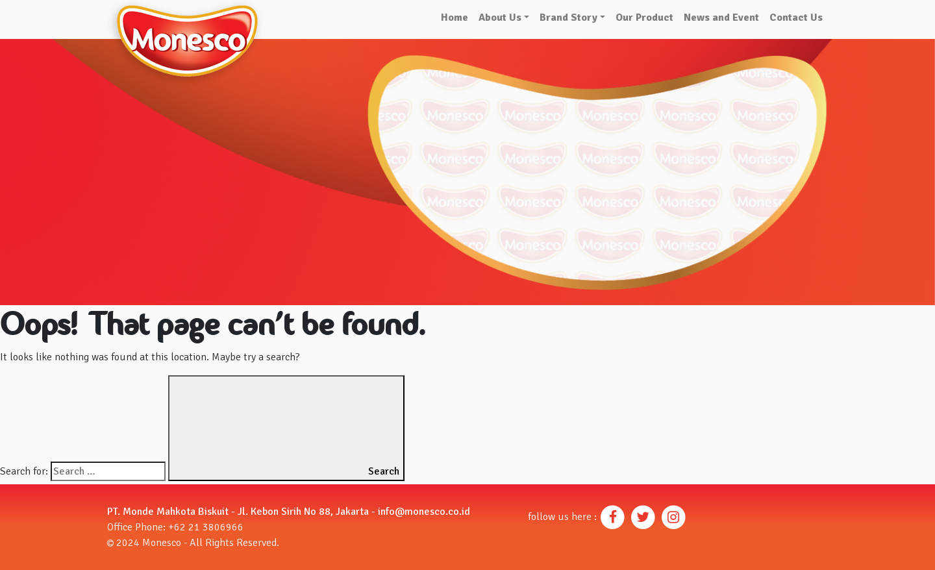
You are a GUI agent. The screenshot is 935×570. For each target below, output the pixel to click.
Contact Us (796, 17)
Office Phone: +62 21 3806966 (175, 527)
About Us (500, 17)
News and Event (721, 17)
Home (454, 17)
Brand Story (568, 17)
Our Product (644, 17)
